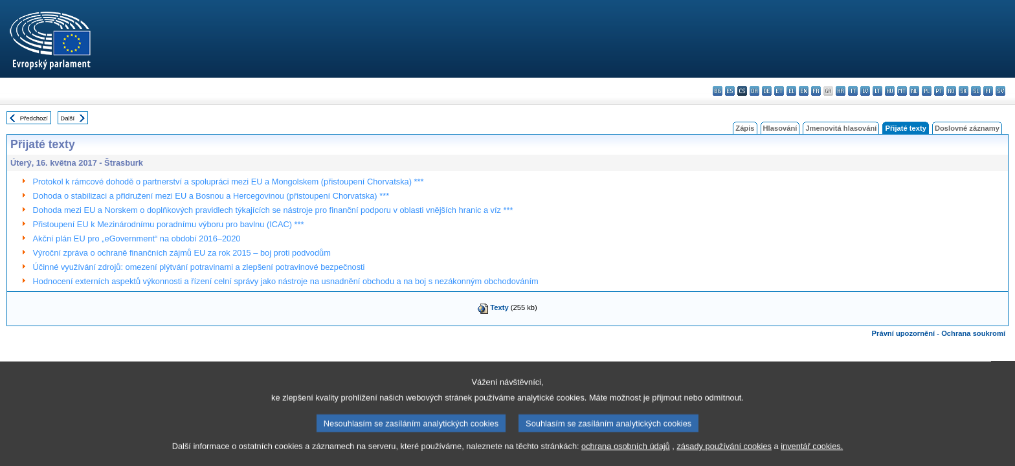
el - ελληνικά (791, 91)
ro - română (951, 91)
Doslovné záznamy (967, 128)
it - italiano (853, 91)
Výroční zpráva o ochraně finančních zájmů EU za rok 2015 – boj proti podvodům (182, 253)
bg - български (717, 91)
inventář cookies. (812, 456)
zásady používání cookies (724, 456)
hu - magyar (890, 91)
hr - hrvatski (840, 91)
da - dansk (754, 91)
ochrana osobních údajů (625, 456)
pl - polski (926, 91)
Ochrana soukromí (973, 333)
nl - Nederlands (914, 91)
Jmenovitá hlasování (840, 128)
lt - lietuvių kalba (877, 91)
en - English (804, 91)
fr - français (816, 91)
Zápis (744, 128)
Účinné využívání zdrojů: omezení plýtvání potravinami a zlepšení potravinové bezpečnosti (199, 267)
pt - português (939, 91)
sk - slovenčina (963, 91)
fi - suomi (988, 91)
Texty (499, 307)
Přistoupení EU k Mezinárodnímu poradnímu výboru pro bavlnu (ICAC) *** (168, 224)
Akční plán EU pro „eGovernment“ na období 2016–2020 (137, 238)
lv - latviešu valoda (865, 91)
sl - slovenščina (976, 91)
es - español (730, 91)
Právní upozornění (903, 333)
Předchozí (34, 118)
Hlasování (780, 128)
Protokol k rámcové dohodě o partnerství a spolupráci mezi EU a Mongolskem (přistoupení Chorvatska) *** (228, 181)
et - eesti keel (779, 91)
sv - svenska (1000, 91)
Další (67, 118)
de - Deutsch (767, 91)
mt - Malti (902, 91)
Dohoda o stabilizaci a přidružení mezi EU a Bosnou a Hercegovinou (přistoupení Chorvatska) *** (211, 196)
